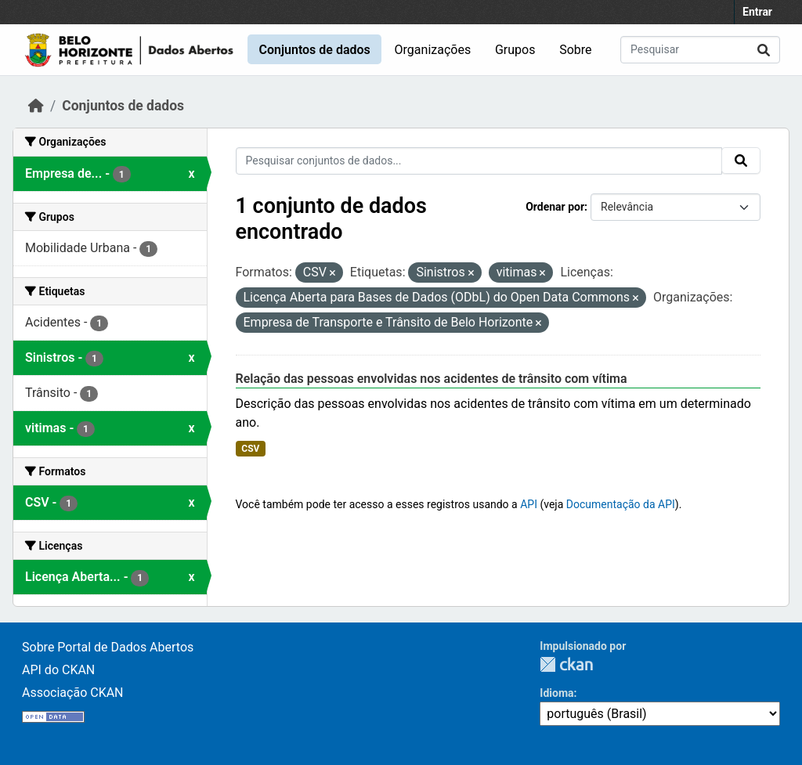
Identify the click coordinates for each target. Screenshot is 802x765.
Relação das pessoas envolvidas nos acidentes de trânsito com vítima (431, 378)
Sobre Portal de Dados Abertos (107, 647)
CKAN (566, 664)
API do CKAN (58, 669)
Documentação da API (620, 504)
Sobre (575, 49)
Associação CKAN (73, 692)
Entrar (757, 11)
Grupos (515, 49)
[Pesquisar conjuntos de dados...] (700, 49)
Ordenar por (555, 206)
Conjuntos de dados (314, 49)
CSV (250, 448)
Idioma (556, 693)
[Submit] (763, 49)
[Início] (36, 106)
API (528, 504)
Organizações (433, 49)
